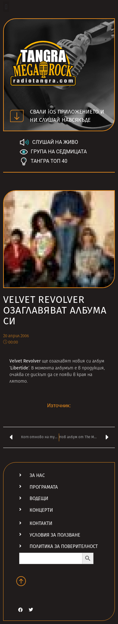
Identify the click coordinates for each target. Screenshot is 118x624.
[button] (6, 7)
